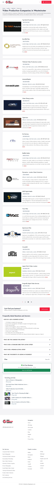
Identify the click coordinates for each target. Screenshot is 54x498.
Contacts (29, 442)
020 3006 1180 (26, 280)
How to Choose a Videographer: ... (14, 392)
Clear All (47, 371)
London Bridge (25, 25)
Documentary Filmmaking (8, 471)
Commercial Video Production (9, 468)
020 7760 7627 (26, 22)
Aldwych (24, 132)
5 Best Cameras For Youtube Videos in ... (22, 410)
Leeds (41, 473)
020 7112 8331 (26, 41)
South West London (30, 79)
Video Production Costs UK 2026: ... (15, 401)
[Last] (31, 314)
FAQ (29, 449)
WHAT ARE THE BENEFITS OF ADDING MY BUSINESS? (18, 367)
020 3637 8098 (26, 94)
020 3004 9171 (26, 113)
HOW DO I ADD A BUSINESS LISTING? (14, 332)
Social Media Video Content (8, 480)
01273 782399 (26, 187)
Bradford (30, 471)
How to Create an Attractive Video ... (21, 414)
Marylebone (24, 208)
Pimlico (23, 79)
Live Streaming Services (7, 489)
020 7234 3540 (26, 223)
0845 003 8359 (26, 206)
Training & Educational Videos (9, 482)
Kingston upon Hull (44, 471)
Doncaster (30, 481)
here (9, 334)
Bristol (29, 474)
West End (30, 96)
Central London (29, 132)
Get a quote (30, 439)
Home (29, 435)
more (26, 32)
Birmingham (30, 467)
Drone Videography (7, 478)
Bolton (29, 469)
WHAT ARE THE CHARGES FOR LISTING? (14, 352)
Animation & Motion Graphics (9, 475)
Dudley (41, 464)
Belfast (29, 464)
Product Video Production (8, 485)
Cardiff (29, 476)
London (38, 25)
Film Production (6, 487)
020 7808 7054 (26, 76)
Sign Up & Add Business (27, 382)
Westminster (24, 96)
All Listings (30, 437)
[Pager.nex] (28, 314)
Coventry (30, 478)
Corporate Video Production (8, 464)
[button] (49, 371)
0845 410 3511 (26, 167)
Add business (44, 321)
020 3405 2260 (26, 242)
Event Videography (6, 466)
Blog (29, 444)
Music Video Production (7, 473)
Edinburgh (42, 466)
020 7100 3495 (26, 298)
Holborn (24, 264)
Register (29, 446)
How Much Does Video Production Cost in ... (17, 396)
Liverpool (42, 478)
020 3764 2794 (26, 261)
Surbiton (24, 115)
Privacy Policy (31, 451)
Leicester (42, 475)
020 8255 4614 (26, 148)
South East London (32, 25)
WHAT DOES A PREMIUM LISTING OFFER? (14, 362)
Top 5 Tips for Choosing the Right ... (21, 405)
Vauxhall (24, 245)
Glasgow (42, 468)
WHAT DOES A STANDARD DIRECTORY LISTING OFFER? (18, 357)
